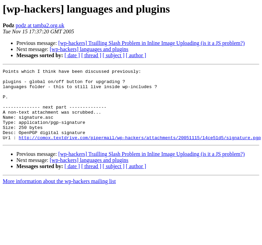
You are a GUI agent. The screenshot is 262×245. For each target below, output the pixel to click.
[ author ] (136, 55)
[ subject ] (114, 55)
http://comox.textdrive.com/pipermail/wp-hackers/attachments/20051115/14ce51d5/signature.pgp (140, 152)
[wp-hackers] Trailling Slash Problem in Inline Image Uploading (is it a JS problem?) (151, 43)
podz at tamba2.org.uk (40, 25)
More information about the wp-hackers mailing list (59, 195)
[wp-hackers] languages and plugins (89, 49)
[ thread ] (91, 55)
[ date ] (72, 55)
